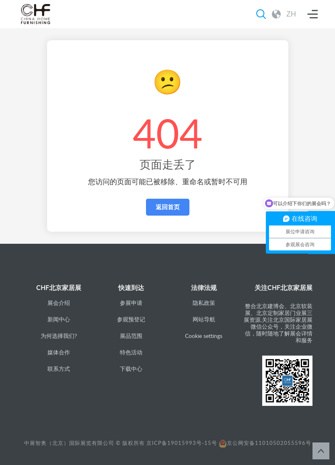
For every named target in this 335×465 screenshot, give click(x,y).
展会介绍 (58, 303)
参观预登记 (131, 319)
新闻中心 (58, 319)
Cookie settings (203, 335)
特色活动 (131, 352)
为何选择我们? (59, 335)
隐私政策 (204, 303)
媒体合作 (58, 352)
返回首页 (168, 207)
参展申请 (131, 303)
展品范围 (131, 335)
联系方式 (58, 368)
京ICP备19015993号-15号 (181, 442)
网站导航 (204, 319)
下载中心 (131, 368)
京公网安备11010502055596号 (265, 442)
